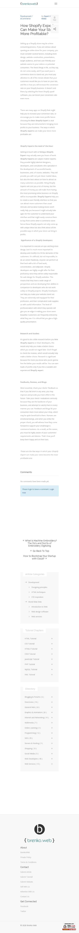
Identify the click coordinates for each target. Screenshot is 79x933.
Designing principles (37, 587)
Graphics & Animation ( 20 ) (39, 712)
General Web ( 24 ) (39, 707)
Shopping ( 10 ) (39, 748)
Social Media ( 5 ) (39, 753)
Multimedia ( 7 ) (39, 722)
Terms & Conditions (28, 862)
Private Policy (25, 857)
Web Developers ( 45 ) (39, 759)
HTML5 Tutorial (39, 649)
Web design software (38, 611)
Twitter (23, 911)
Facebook (24, 906)
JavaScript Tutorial (39, 659)
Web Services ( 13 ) (39, 764)
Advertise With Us (27, 891)
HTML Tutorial (39, 638)
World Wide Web (33, 602)
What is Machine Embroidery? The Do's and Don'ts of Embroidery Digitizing (39, 543)
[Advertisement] (39, 514)
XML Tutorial (39, 674)
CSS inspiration (35, 597)
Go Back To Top (39, 551)
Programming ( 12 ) (39, 733)
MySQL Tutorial (39, 669)
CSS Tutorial (39, 643)
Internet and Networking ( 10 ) (39, 717)
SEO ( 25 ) (39, 738)
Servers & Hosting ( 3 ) (39, 743)
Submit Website (26, 882)
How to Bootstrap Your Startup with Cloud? (39, 557)
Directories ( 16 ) (39, 702)
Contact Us (24, 896)
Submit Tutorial (26, 877)
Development (32, 582)
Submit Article (25, 872)
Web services (35, 616)
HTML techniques (37, 592)
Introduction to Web (38, 607)
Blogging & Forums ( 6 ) (39, 697)
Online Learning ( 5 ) (39, 728)
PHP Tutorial (39, 664)
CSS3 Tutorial (39, 654)
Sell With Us (25, 887)
